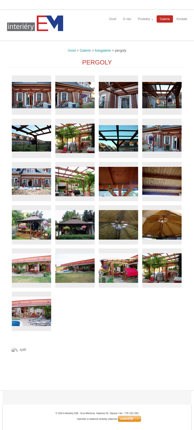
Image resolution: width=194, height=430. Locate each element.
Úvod (72, 50)
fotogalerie (103, 50)
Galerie (85, 50)
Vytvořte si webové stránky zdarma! (97, 418)
